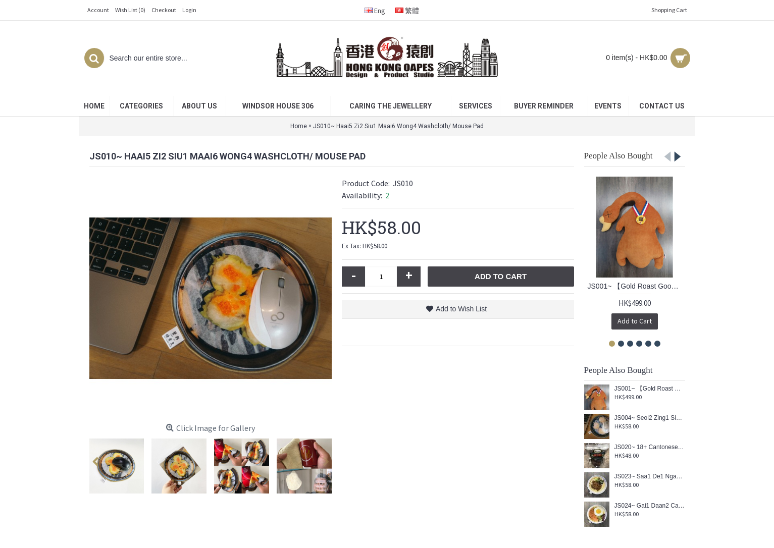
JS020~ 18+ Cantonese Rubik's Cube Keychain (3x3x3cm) (649, 447)
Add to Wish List (461, 309)
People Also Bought (618, 155)
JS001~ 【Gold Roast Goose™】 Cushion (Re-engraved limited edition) (636, 286)
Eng (375, 10)
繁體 (407, 10)
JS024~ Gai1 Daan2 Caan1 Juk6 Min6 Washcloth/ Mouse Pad (649, 506)
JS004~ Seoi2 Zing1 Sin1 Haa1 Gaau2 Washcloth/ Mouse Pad (649, 418)
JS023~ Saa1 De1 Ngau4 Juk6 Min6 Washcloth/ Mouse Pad (649, 476)
